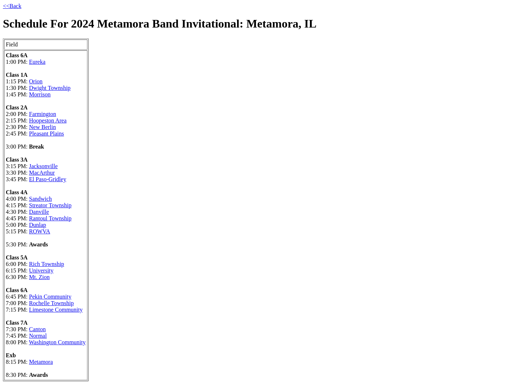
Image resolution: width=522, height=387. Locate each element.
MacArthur (42, 173)
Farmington (42, 114)
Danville (39, 212)
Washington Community (57, 342)
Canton (37, 329)
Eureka (37, 62)
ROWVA (39, 231)
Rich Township (46, 264)
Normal (38, 336)
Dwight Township (50, 88)
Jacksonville (43, 166)
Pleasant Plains (46, 133)
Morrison (40, 94)
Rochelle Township (51, 303)
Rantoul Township (50, 218)
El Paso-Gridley (47, 179)
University (41, 270)
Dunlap (37, 225)
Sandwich (40, 199)
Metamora (41, 362)
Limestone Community (56, 310)
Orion (35, 81)
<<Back (12, 6)
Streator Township (50, 205)
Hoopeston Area (48, 120)
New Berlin (42, 127)
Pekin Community (50, 297)
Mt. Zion (39, 277)
